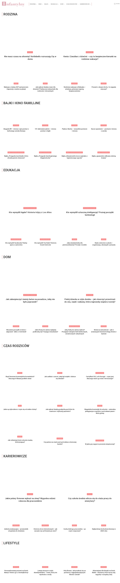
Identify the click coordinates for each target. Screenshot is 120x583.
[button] (117, 4)
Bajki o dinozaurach (45, 152)
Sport (30, 52)
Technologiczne (30, 208)
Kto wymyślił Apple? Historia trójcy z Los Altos (30, 212)
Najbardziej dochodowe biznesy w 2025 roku (104, 530)
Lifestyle (16, 567)
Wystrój (89, 295)
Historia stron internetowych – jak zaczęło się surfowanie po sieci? (45, 530)
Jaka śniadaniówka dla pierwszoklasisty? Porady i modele (75, 244)
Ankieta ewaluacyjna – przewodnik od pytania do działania (16, 530)
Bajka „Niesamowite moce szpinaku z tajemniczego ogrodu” (75, 157)
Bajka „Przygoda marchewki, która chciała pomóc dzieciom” (16, 157)
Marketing (16, 525)
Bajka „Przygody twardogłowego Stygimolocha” (45, 157)
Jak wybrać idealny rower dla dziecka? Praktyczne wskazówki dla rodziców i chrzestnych (45, 89)
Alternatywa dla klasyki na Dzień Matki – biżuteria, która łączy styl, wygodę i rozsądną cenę (104, 572)
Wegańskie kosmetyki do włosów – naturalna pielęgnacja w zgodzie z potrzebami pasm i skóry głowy (100, 411)
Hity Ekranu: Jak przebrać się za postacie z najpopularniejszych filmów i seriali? (75, 572)
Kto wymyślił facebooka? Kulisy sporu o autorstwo (16, 244)
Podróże (90, 52)
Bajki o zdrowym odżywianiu (16, 152)
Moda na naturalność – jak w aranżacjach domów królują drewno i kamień (104, 332)
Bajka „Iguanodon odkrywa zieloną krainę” (104, 157)
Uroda (20, 373)
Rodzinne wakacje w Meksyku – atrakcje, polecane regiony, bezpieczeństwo (75, 89)
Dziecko (103, 83)
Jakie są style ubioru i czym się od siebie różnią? (20, 409)
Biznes (30, 494)
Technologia (99, 373)
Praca (90, 494)
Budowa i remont (30, 295)
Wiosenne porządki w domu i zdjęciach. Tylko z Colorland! (16, 331)
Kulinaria (59, 438)
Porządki (16, 326)
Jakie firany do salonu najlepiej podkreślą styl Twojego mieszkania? (45, 331)
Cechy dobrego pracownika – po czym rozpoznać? (75, 530)
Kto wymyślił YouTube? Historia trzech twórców (45, 244)
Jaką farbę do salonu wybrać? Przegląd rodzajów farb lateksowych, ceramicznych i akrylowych (75, 332)
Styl (20, 405)
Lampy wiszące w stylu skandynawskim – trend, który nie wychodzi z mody (45, 572)
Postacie (16, 125)
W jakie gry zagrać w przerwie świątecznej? (100, 444)
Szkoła (74, 239)
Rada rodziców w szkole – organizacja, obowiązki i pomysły (103, 244)
